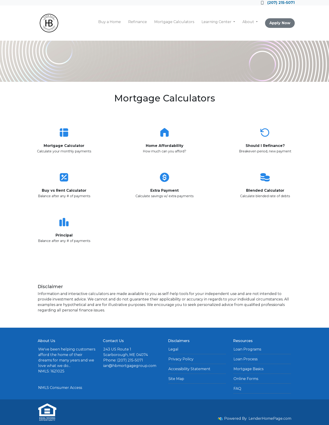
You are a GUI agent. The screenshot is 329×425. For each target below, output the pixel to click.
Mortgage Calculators (174, 22)
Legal (173, 349)
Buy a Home (109, 22)
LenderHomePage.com (270, 418)
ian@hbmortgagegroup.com (129, 366)
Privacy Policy (181, 359)
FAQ (237, 388)
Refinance (137, 22)
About (248, 22)
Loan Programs (247, 349)
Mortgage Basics (248, 369)
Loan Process (245, 359)
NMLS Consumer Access (60, 387)
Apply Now (279, 23)
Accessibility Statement (189, 369)
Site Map (176, 379)
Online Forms (245, 379)
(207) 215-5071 (278, 2)
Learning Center (217, 22)
